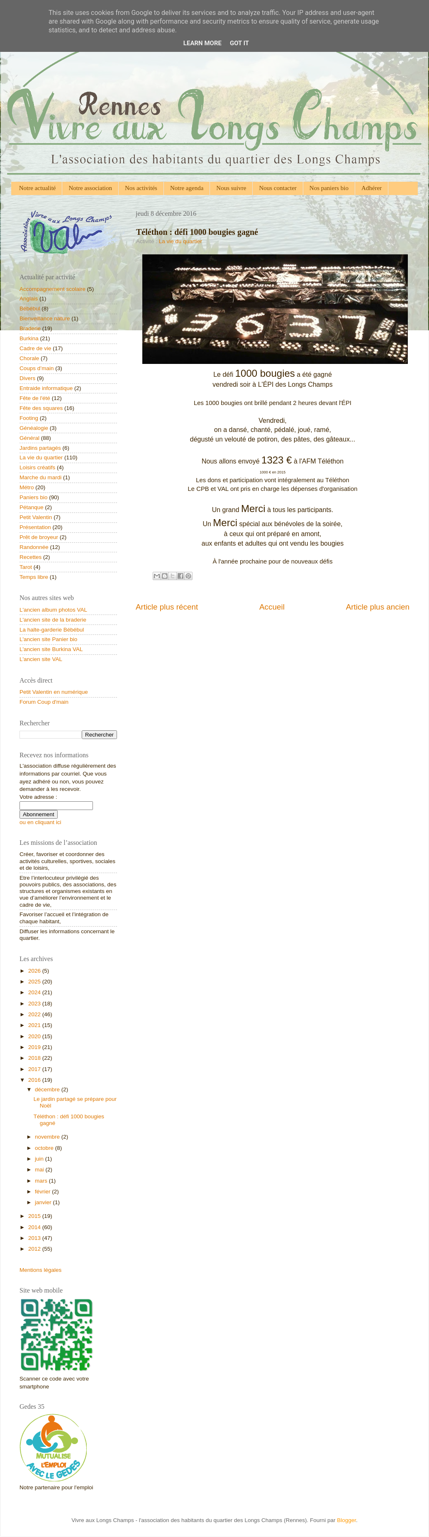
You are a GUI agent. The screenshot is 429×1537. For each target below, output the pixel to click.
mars (42, 1181)
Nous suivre (231, 188)
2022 (35, 1014)
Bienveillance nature (45, 318)
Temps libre (34, 577)
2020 (35, 1036)
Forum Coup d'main (44, 702)
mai (40, 1169)
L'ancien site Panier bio (48, 639)
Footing (29, 418)
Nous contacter (277, 188)
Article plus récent (167, 607)
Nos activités (141, 188)
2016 (35, 1080)
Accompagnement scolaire (52, 289)
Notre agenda (186, 188)
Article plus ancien (378, 607)
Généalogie (34, 428)
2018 (35, 1058)
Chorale (29, 358)
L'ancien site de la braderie (53, 620)
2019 (35, 1047)
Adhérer (371, 188)
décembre (48, 1089)
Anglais (29, 298)
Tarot (26, 567)
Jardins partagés (40, 448)
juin (40, 1159)
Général (29, 438)
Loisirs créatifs (37, 467)
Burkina (29, 338)
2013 (35, 1238)
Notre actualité (37, 188)
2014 (35, 1227)
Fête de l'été (35, 398)
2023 (35, 1003)
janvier (44, 1202)
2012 (35, 1249)
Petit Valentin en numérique (54, 692)
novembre (48, 1137)
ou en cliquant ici (40, 822)
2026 (35, 971)
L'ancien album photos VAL (53, 610)
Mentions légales (40, 1270)
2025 (35, 981)
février (43, 1191)
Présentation (35, 527)
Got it (239, 43)
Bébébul (30, 308)
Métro (27, 487)
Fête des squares (41, 408)
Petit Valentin (36, 517)
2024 (35, 992)
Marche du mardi (40, 477)
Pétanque (32, 507)
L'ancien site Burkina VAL (51, 649)
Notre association (90, 188)
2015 (35, 1216)
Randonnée (34, 547)
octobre (45, 1148)
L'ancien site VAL (41, 659)
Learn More (202, 43)
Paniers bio (34, 497)
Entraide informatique (46, 388)
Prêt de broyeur (39, 537)
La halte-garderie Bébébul (52, 630)
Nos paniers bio (329, 188)
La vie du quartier (180, 241)
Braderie (30, 328)
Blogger (346, 1520)
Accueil (272, 607)
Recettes (30, 557)
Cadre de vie (35, 348)
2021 (35, 1025)
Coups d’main (37, 368)
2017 (35, 1069)
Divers (27, 378)
